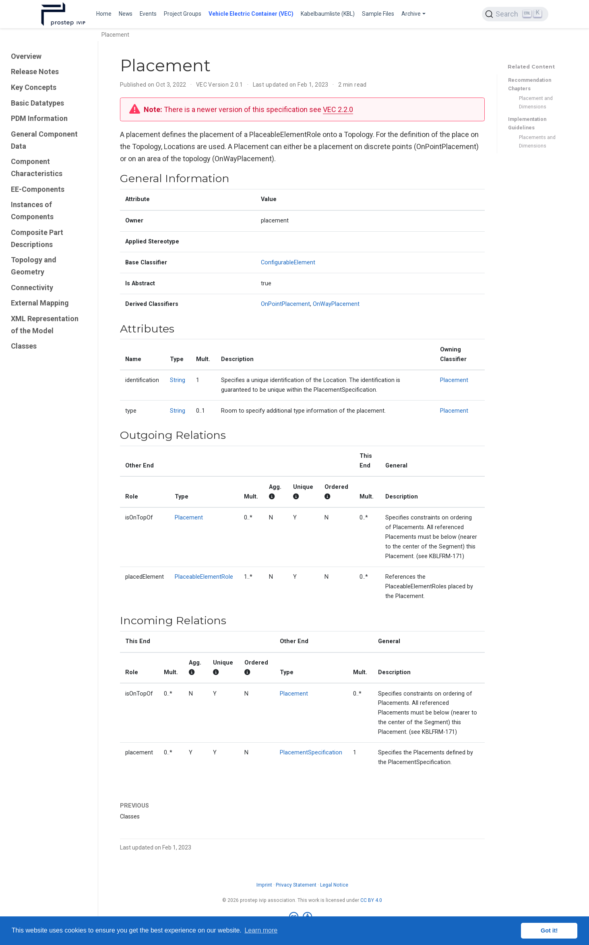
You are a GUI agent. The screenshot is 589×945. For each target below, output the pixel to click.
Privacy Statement (296, 885)
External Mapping (40, 303)
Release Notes (35, 71)
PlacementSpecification (311, 752)
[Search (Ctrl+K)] (515, 14)
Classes (24, 346)
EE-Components (37, 189)
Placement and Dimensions (536, 102)
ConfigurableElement (288, 262)
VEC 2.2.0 (338, 109)
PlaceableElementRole (204, 576)
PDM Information (39, 118)
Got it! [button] (549, 930)
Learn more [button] (260, 930)
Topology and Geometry (33, 265)
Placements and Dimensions (537, 141)
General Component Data (44, 140)
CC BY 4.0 (371, 900)
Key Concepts (33, 87)
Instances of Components (32, 210)
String (177, 380)
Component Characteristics (36, 167)
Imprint (264, 885)
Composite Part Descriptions (37, 238)
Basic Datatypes (37, 103)
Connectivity (32, 287)
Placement (454, 380)
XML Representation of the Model (45, 324)
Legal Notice (334, 885)
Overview (26, 56)
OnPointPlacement (285, 304)
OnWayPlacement (336, 304)
